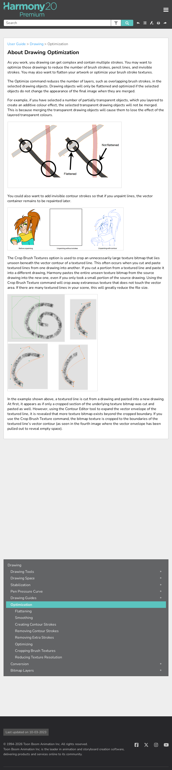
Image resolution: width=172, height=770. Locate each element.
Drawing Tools (22, 571)
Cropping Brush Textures (35, 650)
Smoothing (24, 617)
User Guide (16, 44)
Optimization (21, 604)
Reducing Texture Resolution (38, 657)
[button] (116, 23)
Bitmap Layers (22, 670)
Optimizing (23, 644)
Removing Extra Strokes (34, 637)
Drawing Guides (24, 598)
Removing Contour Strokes (37, 631)
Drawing (36, 44)
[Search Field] (68, 23)
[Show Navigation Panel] (166, 9)
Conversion (20, 664)
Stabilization (20, 584)
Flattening (23, 611)
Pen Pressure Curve (27, 591)
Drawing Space (23, 578)
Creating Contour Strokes (35, 624)
